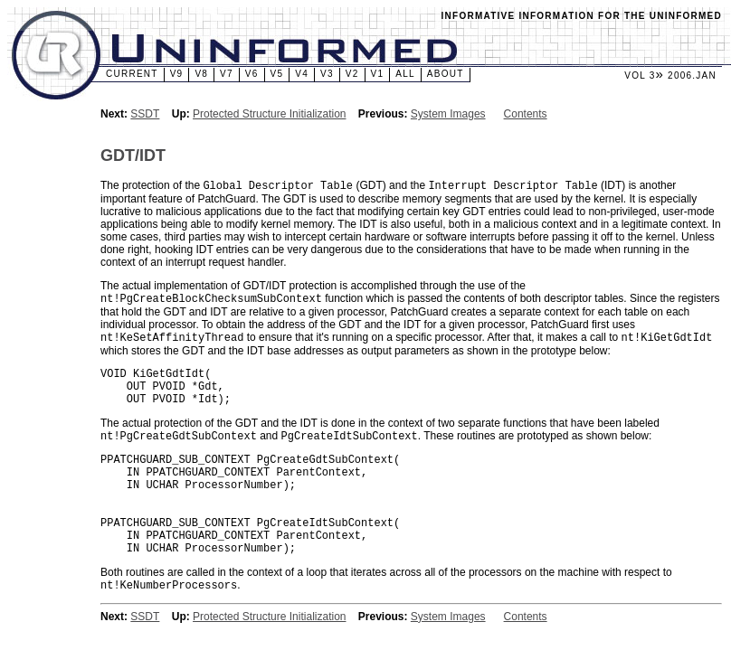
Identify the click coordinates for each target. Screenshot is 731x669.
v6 (252, 74)
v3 (327, 74)
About (445, 74)
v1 (377, 74)
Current (132, 74)
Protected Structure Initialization (269, 114)
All (405, 74)
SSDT (144, 114)
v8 (201, 74)
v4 (302, 74)
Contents (525, 114)
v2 (352, 74)
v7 (226, 74)
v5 (277, 74)
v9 (177, 74)
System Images (448, 114)
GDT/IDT (133, 155)
